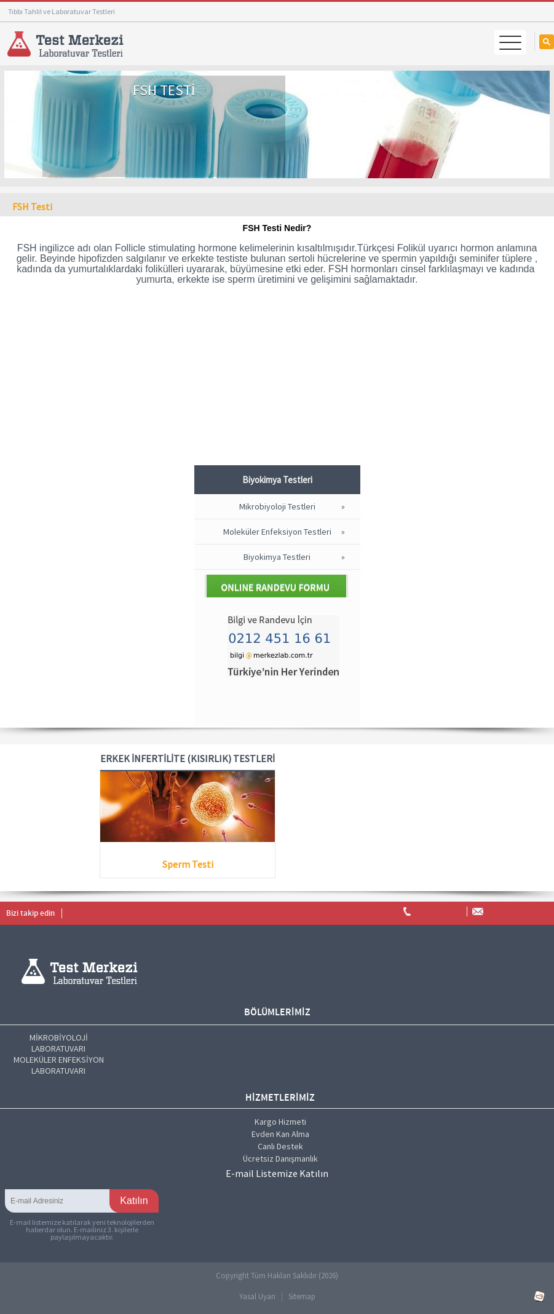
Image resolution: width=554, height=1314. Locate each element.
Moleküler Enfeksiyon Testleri (277, 531)
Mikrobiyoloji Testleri (277, 506)
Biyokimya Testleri (277, 556)
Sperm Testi (187, 864)
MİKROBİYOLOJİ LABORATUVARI (59, 1043)
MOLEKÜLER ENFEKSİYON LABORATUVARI (59, 1065)
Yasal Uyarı (257, 1296)
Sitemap (301, 1296)
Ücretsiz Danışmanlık (280, 1158)
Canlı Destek (280, 1146)
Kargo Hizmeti (280, 1121)
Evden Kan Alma (280, 1133)
